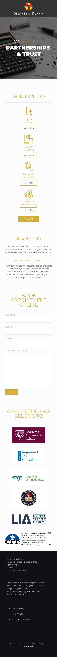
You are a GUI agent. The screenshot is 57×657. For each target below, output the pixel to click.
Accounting (28, 150)
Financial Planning (28, 204)
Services (28, 122)
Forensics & (28, 174)
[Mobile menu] (52, 6)
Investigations (28, 177)
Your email (28, 330)
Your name (28, 318)
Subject (28, 341)
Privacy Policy (18, 614)
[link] (28, 112)
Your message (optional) (28, 367)
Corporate (28, 119)
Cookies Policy (18, 608)
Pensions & (29, 201)
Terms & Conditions (21, 619)
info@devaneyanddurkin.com (26, 591)
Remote (28, 147)
